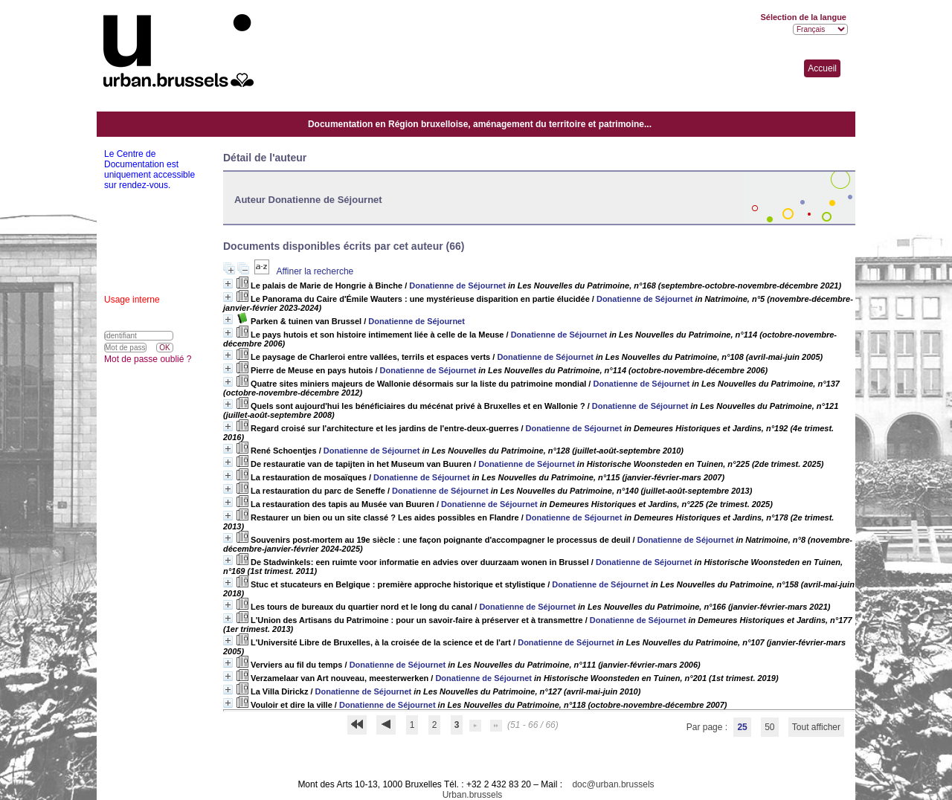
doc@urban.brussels (613, 784)
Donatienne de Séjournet (457, 285)
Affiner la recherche (314, 271)
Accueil (822, 68)
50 (769, 727)
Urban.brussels (473, 795)
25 (742, 727)
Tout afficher (816, 727)
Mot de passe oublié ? (147, 359)
